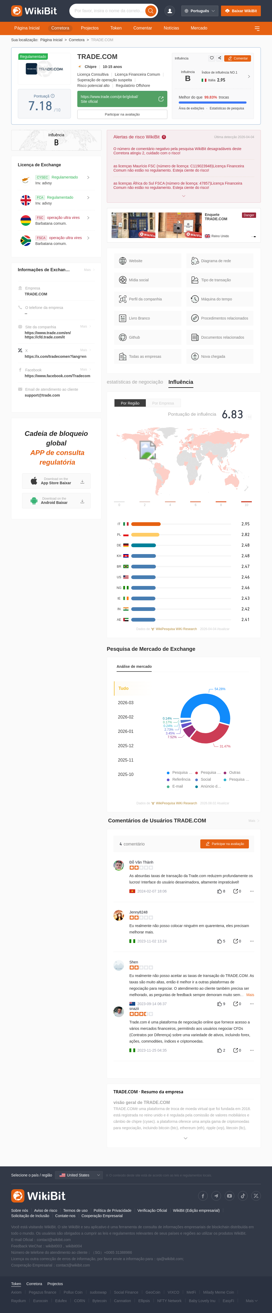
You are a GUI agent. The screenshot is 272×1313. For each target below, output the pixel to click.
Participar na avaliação (122, 114)
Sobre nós (19, 1210)
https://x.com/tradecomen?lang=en (55, 356)
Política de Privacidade (112, 1210)
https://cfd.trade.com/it (45, 337)
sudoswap (98, 1292)
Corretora (76, 40)
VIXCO (173, 1292)
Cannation (122, 1301)
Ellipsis (144, 1301)
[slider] (191, 867)
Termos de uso (75, 1210)
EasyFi (228, 1301)
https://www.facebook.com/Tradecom (57, 376)
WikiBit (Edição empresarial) (196, 1210)
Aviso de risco (45, 1210)
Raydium (18, 1301)
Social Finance (126, 1292)
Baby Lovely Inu (202, 1301)
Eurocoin (40, 1301)
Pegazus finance (43, 1292)
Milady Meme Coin (218, 1292)
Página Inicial (51, 40)
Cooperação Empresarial (102, 1216)
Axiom (16, 1292)
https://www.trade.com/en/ (48, 333)
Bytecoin (99, 1301)
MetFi (191, 1292)
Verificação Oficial (152, 1210)
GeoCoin (153, 1292)
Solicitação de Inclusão (30, 1216)
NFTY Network (169, 1301)
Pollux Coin (73, 1292)
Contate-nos (65, 1216)
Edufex (61, 1301)
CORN (79, 1301)
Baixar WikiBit (241, 11)
